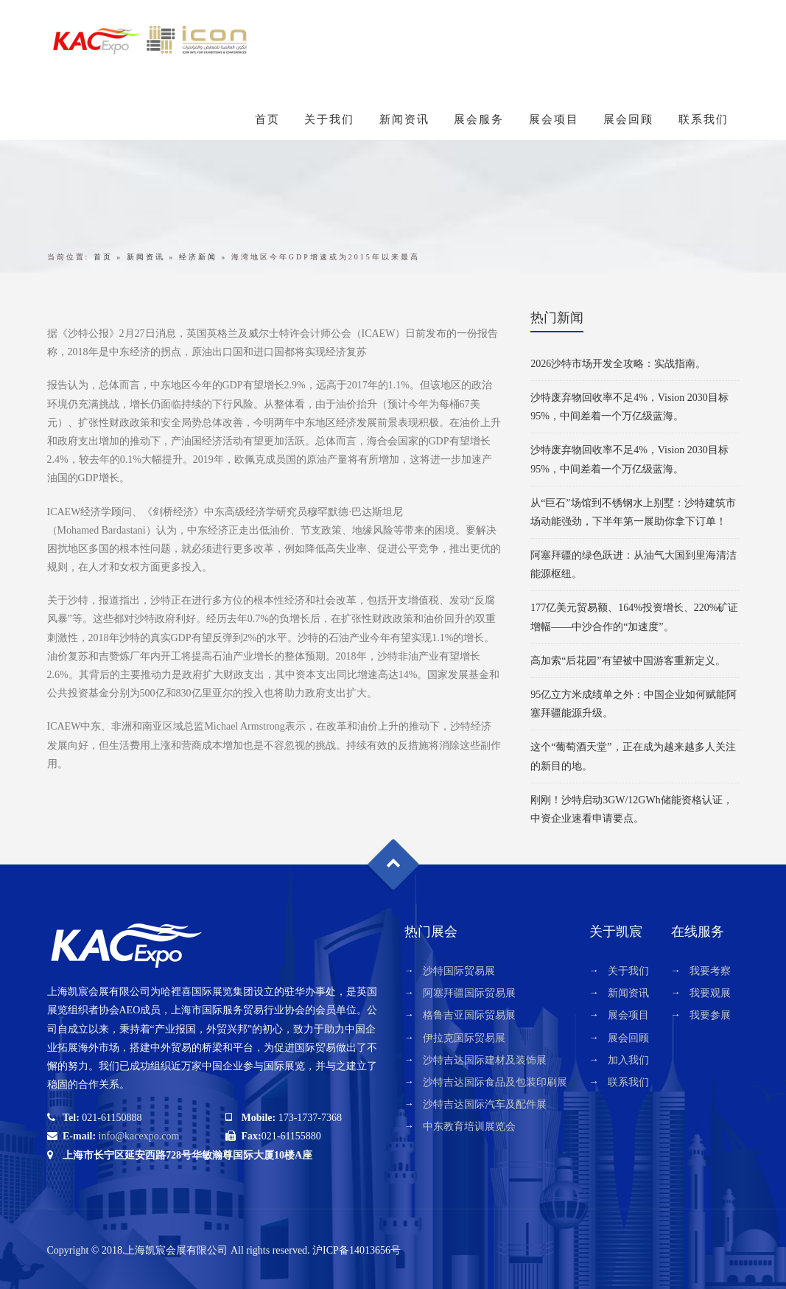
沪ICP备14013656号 (356, 1250)
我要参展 (710, 1015)
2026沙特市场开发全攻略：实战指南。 (618, 363)
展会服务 (479, 119)
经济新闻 (198, 257)
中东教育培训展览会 (469, 1126)
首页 (267, 119)
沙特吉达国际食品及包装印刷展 (495, 1082)
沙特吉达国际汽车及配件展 (485, 1104)
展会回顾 (628, 119)
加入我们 (628, 1060)
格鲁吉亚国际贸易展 (469, 1015)
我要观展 (710, 993)
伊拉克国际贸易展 (464, 1038)
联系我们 (703, 119)
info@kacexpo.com (139, 1136)
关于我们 (329, 119)
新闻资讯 (404, 119)
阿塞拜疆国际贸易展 (469, 993)
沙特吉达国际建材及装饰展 (485, 1060)
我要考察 (710, 971)
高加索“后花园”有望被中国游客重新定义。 (627, 660)
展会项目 (554, 119)
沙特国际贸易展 (459, 971)
